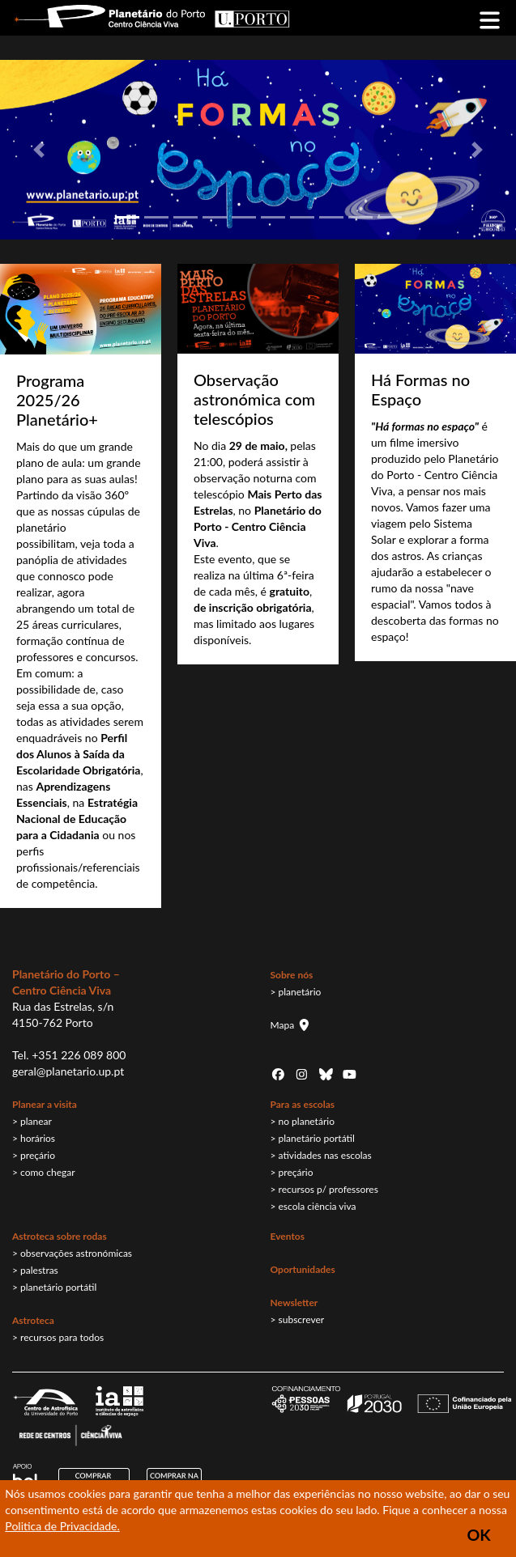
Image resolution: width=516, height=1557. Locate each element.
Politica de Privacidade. (62, 1526)
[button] (39, 150)
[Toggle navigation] (489, 18)
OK (478, 1534)
